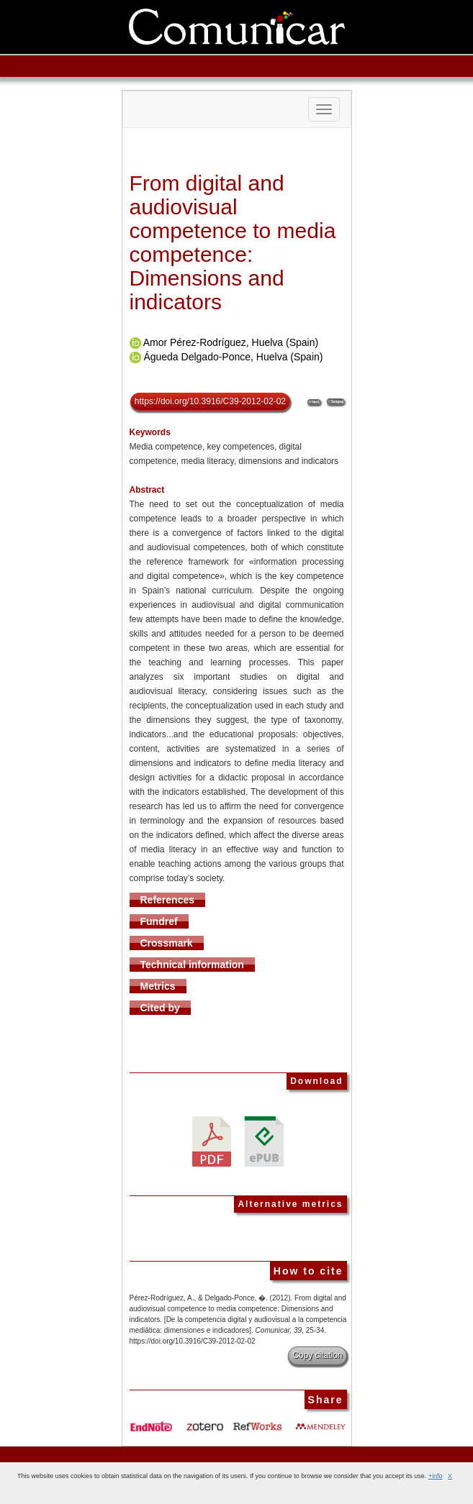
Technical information (192, 964)
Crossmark (166, 943)
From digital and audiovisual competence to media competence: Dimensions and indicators (233, 242)
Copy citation (317, 1355)
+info (435, 1476)
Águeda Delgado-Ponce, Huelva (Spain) (233, 357)
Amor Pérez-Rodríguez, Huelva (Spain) (231, 342)
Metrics (158, 986)
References (167, 900)
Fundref (159, 921)
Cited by (160, 1007)
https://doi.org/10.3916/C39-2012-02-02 (210, 401)
